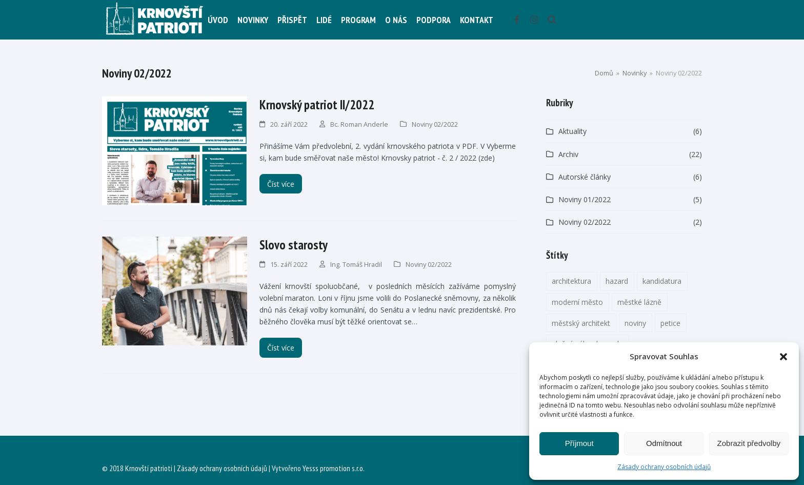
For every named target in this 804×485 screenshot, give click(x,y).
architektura (571, 281)
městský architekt (581, 323)
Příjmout (579, 443)
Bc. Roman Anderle (359, 124)
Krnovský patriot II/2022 (316, 104)
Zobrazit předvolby (748, 443)
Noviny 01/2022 (584, 199)
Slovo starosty (293, 245)
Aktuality (572, 131)
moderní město (577, 302)
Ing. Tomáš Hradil (356, 264)
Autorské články (584, 177)
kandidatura (661, 281)
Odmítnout (664, 443)
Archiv (568, 154)
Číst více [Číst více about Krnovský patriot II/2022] (280, 184)
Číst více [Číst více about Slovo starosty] (280, 348)
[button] (783, 357)
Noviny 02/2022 (435, 124)
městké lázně (639, 302)
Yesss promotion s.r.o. (334, 468)
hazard (617, 281)
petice (670, 323)
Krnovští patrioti (148, 468)
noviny (635, 323)
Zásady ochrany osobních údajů (664, 466)
